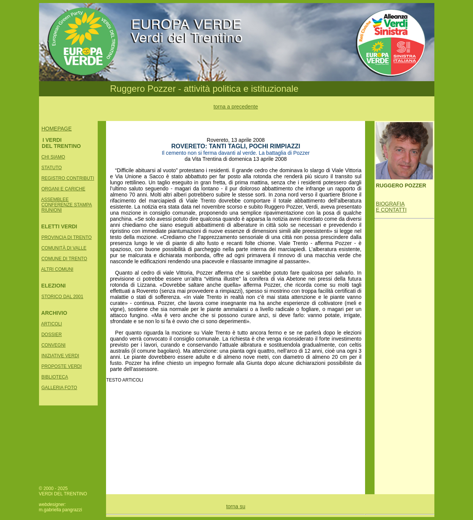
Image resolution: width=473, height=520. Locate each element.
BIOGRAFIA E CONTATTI (391, 207)
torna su (235, 506)
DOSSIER (51, 334)
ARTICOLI (51, 324)
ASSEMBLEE (55, 199)
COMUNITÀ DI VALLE (63, 248)
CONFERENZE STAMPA (66, 204)
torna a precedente (236, 107)
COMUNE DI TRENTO (64, 258)
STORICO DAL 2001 (62, 296)
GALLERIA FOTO (59, 387)
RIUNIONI (51, 210)
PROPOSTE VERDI (61, 366)
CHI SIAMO (53, 157)
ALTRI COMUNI (57, 269)
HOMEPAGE (56, 129)
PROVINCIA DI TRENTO (66, 237)
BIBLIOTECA (54, 377)
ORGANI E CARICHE (63, 189)
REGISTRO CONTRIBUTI (67, 178)
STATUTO (51, 167)
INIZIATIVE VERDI (60, 355)
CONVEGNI (53, 345)
